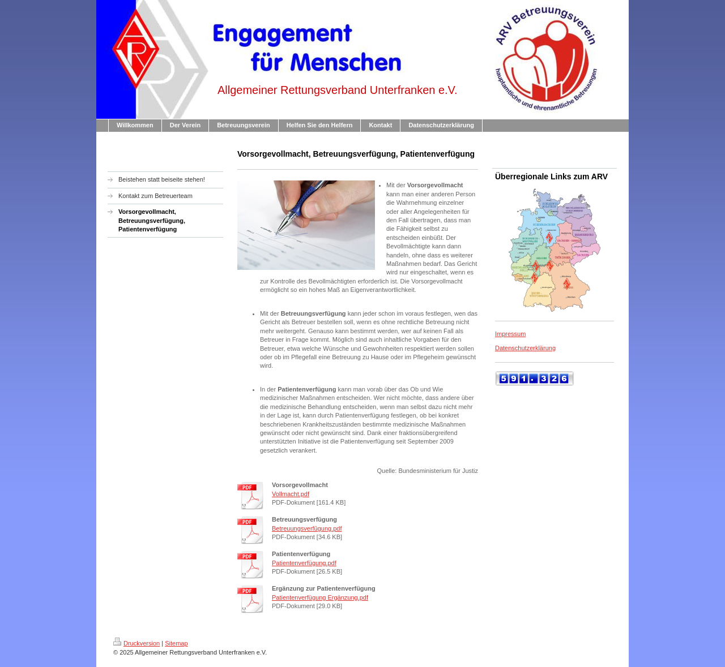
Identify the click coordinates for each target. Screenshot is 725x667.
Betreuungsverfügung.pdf (307, 528)
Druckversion (136, 643)
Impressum (510, 333)
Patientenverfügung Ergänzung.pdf (320, 597)
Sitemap (176, 643)
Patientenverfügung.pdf (304, 563)
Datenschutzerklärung (525, 348)
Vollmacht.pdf (290, 493)
